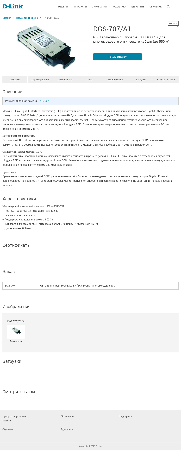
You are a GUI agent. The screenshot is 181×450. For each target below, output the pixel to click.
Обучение (156, 6)
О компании (99, 6)
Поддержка (119, 6)
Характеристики (40, 79)
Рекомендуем (117, 56)
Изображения (115, 79)
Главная (6, 17)
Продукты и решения (27, 17)
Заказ (90, 79)
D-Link (99, 446)
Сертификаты (65, 79)
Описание (15, 79)
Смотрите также (166, 79)
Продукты (80, 6)
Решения (63, 6)
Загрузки (141, 79)
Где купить (138, 6)
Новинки (6, 420)
